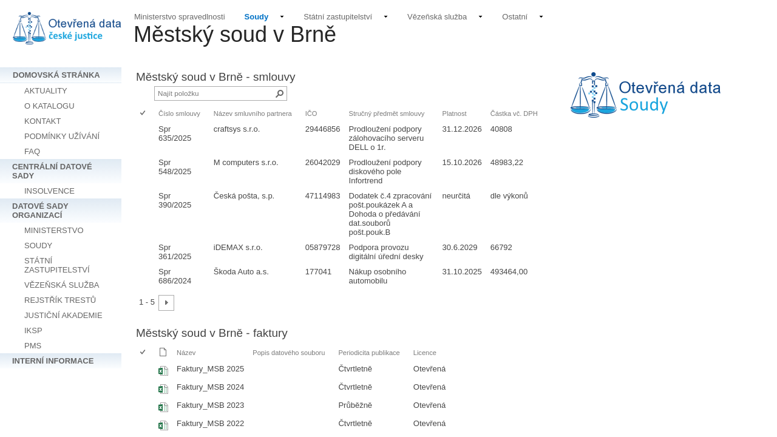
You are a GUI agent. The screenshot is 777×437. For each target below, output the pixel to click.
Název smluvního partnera (253, 113)
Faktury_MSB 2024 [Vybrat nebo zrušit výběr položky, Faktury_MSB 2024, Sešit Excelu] (210, 386)
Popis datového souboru (289, 352)
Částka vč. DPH (514, 113)
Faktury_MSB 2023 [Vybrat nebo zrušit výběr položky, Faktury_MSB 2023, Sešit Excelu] (210, 405)
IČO (311, 113)
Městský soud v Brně (235, 34)
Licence (424, 352)
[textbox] (662, 103)
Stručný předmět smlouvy (387, 113)
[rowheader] (145, 138)
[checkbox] (143, 113)
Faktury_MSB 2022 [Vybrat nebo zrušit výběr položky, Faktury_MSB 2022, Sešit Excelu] (210, 423)
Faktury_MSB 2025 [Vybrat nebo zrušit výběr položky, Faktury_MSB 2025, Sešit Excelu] (210, 368)
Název (186, 352)
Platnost (455, 113)
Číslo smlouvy (179, 113)
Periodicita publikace (368, 352)
